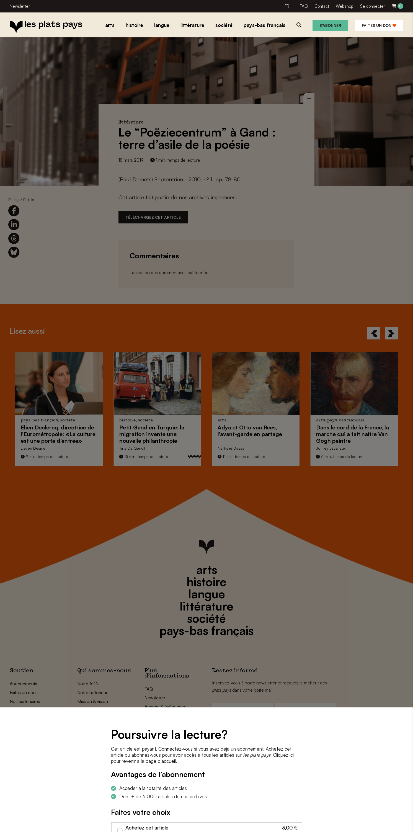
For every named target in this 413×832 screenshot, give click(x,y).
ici (292, 755)
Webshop (344, 6)
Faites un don (379, 25)
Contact (321, 6)
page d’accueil (161, 761)
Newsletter (20, 6)
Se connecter (372, 6)
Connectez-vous (175, 749)
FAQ (304, 6)
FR (287, 6)
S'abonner (330, 25)
